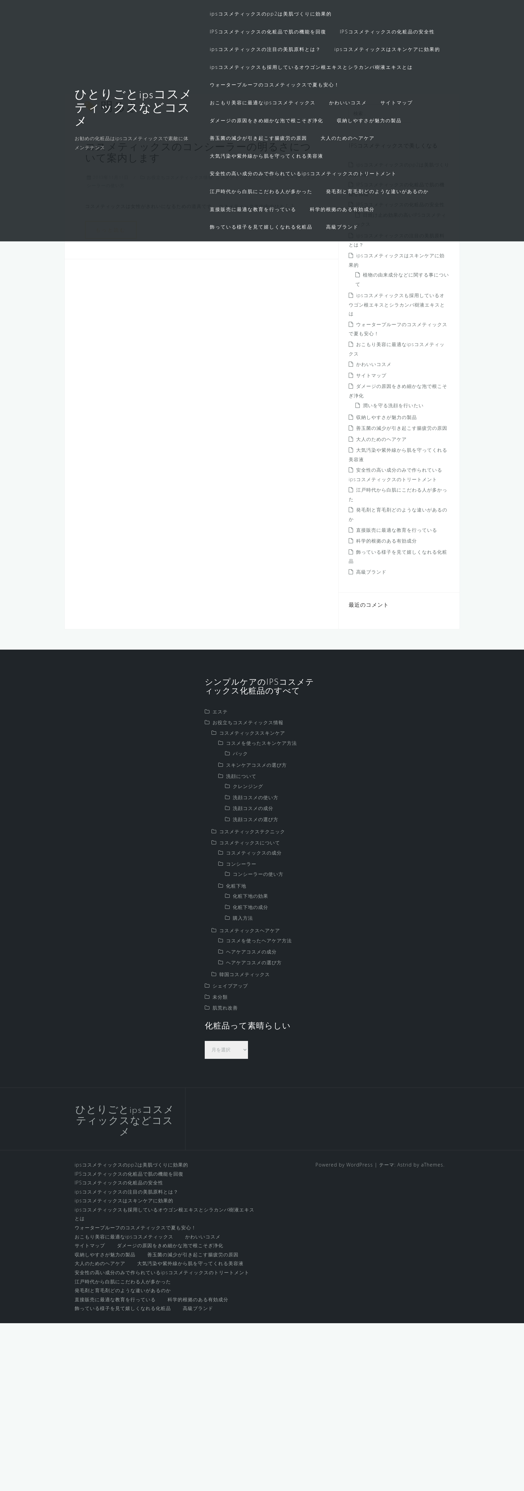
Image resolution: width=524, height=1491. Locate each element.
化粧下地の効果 (250, 1064)
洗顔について (241, 943)
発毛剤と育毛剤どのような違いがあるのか (377, 191)
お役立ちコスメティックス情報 (180, 345)
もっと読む (111, 397)
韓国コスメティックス (244, 1142)
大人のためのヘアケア (348, 138)
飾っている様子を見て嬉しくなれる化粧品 (261, 227)
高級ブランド (342, 227)
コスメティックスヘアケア (249, 1098)
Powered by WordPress (344, 1332)
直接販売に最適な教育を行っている (253, 209)
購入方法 (243, 1085)
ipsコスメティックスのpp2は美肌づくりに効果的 (271, 13)
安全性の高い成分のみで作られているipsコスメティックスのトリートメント (303, 173)
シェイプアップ (230, 1153)
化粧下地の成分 (250, 1074)
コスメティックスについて (244, 345)
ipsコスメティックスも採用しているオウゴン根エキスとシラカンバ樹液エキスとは (311, 67)
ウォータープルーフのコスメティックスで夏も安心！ (275, 84)
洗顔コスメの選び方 (255, 987)
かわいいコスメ (348, 102)
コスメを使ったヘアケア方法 (259, 1108)
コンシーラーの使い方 (258, 1042)
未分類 (220, 1164)
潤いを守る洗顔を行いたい (393, 573)
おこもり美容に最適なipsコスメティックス (263, 102)
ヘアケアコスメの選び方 (254, 1130)
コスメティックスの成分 (254, 1020)
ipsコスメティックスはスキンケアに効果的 (387, 49)
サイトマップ (396, 102)
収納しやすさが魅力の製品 (369, 120)
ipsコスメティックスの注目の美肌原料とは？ (265, 49)
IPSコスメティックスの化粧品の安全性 (387, 31)
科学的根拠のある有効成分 (342, 209)
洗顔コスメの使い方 (255, 965)
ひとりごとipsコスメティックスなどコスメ (133, 108)
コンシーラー (289, 345)
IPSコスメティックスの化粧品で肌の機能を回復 (268, 31)
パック (240, 921)
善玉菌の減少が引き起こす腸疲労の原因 (258, 138)
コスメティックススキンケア (252, 900)
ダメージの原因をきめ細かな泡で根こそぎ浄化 (266, 120)
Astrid (404, 1332)
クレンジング (248, 954)
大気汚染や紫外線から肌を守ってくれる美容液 (266, 156)
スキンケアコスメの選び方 (256, 933)
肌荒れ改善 (225, 1175)
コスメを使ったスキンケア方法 (261, 911)
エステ (220, 879)
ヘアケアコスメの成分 (251, 1119)
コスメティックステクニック (252, 999)
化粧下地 (236, 1053)
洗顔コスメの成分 (253, 976)
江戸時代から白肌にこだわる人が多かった (261, 191)
